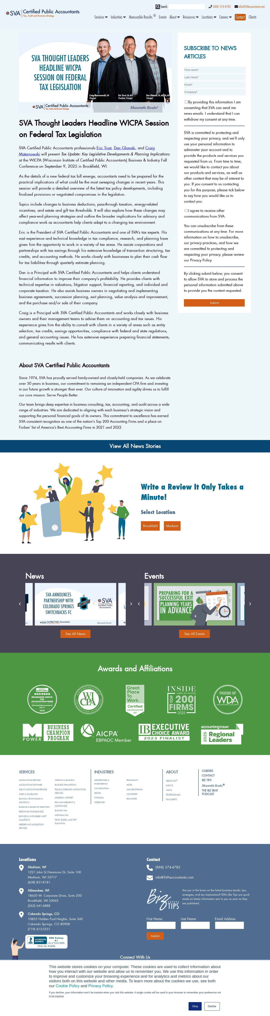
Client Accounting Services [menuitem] (33, 789)
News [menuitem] (169, 790)
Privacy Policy (100, 986)
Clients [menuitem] (252, 17)
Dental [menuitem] (97, 793)
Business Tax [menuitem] (61, 810)
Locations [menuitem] (209, 17)
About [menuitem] (175, 17)
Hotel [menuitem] (129, 784)
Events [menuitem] (163, 17)
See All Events (194, 633)
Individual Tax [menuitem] (61, 815)
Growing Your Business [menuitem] (31, 811)
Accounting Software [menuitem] (30, 784)
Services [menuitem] (101, 17)
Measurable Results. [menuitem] (142, 17)
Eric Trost (104, 148)
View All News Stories (135, 446)
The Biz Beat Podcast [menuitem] (210, 792)
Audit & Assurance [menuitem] (28, 794)
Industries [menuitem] (118, 17)
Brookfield (150, 525)
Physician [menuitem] (99, 797)
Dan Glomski (124, 148)
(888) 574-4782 (222, 6)
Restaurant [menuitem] (132, 780)
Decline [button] (212, 1006)
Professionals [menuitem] (173, 794)
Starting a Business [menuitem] (64, 780)
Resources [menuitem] (191, 17)
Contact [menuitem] (208, 775)
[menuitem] (240, 17)
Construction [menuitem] (101, 788)
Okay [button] (195, 1006)
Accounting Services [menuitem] (30, 780)
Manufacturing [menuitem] (134, 789)
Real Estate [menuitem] (132, 798)
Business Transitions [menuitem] (65, 784)
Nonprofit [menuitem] (132, 794)
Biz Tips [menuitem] (206, 780)
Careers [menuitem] (225, 17)
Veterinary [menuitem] (99, 802)
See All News (75, 633)
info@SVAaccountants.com (252, 6)
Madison (172, 525)
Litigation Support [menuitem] (64, 797)
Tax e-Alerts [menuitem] (171, 799)
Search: (164, 6)
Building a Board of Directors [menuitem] (34, 807)
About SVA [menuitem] (171, 780)
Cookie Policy (68, 986)
